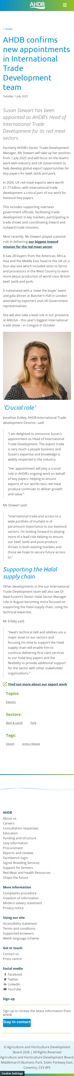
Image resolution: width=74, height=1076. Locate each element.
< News (8, 29)
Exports (11, 702)
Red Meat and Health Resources (27, 872)
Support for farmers (18, 868)
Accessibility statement (20, 923)
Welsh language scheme (21, 938)
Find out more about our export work (35, 684)
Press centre (12, 959)
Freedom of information (21, 898)
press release (31, 744)
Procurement (13, 848)
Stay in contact (17, 1021)
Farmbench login (15, 858)
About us (9, 818)
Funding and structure (19, 838)
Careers (9, 823)
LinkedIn (14, 984)
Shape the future (15, 877)
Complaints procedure (20, 893)
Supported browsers (18, 933)
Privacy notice (13, 908)
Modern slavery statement (22, 903)
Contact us (11, 954)
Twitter (13, 979)
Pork (33, 723)
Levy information (15, 843)
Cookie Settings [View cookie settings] (12, 1073)
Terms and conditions (19, 928)
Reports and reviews (18, 853)
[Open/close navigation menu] (64, 4)
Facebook (15, 974)
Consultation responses (20, 828)
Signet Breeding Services (21, 863)
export (10, 744)
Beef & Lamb (14, 723)
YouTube (14, 989)
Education (10, 833)
